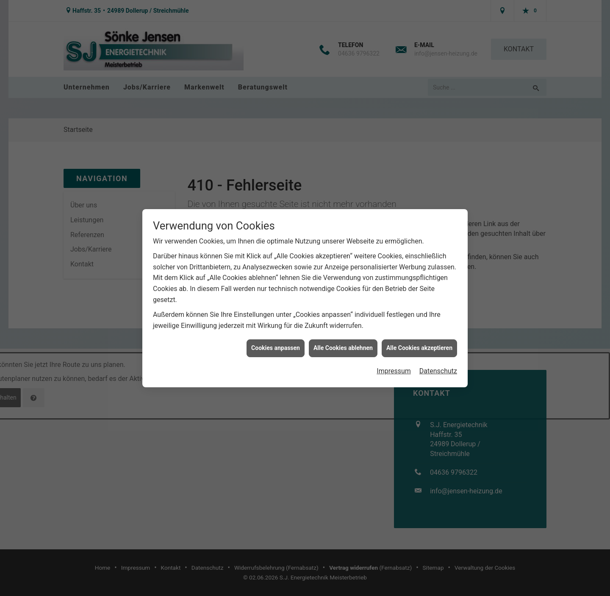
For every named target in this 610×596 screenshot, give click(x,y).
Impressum (394, 367)
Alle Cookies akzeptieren (419, 344)
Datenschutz (438, 367)
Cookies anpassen (275, 344)
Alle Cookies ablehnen (343, 344)
